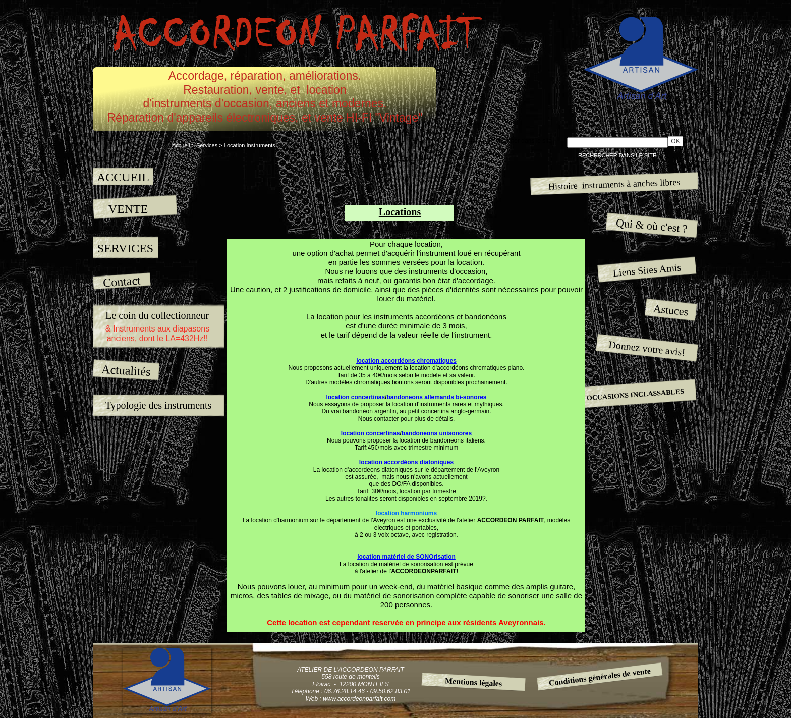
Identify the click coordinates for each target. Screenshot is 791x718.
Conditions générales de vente (599, 676)
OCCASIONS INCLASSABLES (635, 394)
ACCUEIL (123, 177)
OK (675, 141)
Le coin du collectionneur (157, 315)
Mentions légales (473, 682)
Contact (121, 281)
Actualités (126, 370)
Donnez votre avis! (647, 348)
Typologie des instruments (158, 405)
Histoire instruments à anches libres (614, 184)
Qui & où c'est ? (651, 225)
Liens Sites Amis (647, 270)
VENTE (128, 208)
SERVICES (125, 248)
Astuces (671, 310)
